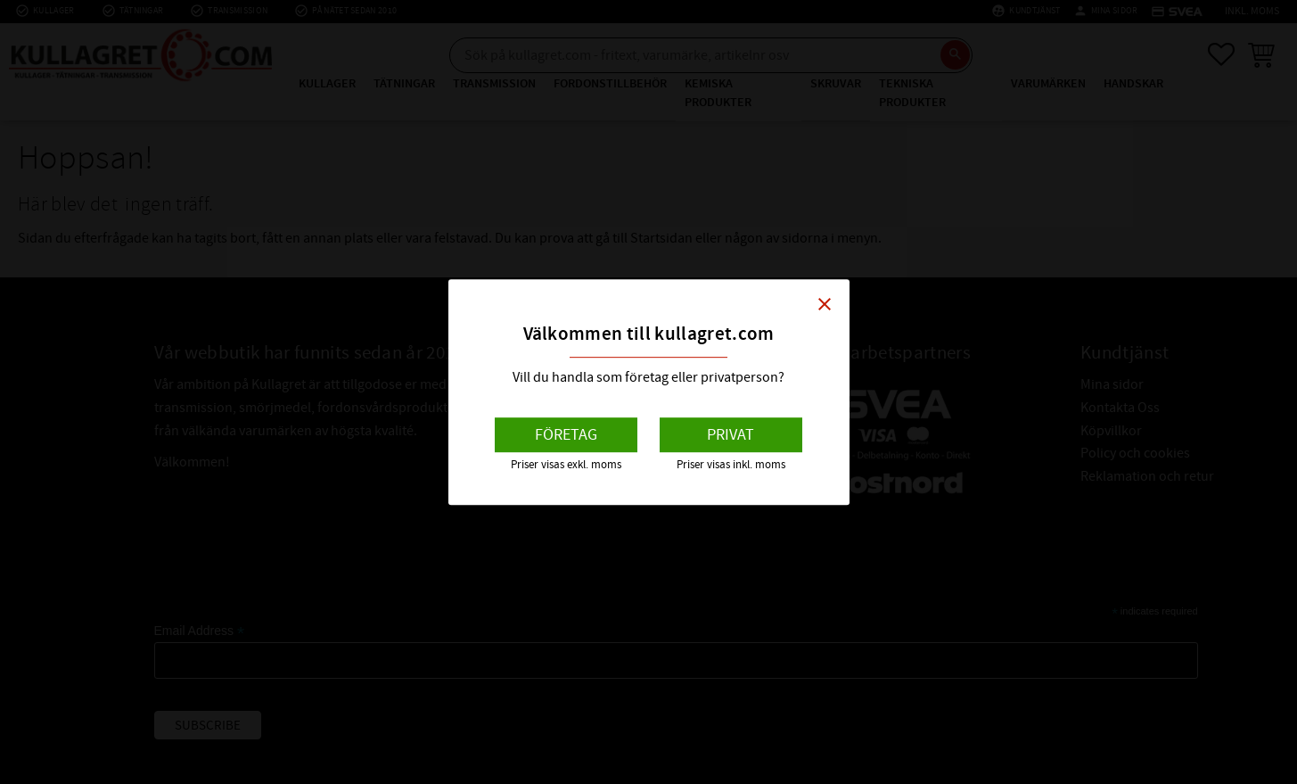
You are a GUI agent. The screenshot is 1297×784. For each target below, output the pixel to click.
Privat (730, 435)
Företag (566, 435)
